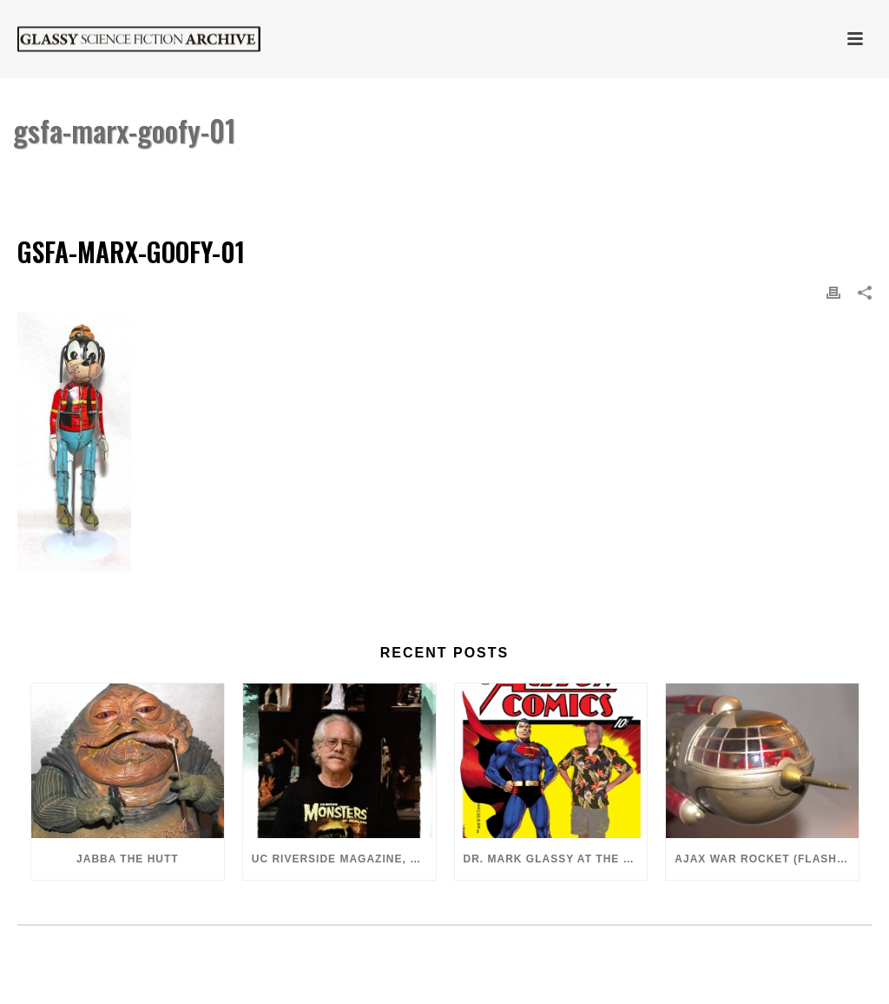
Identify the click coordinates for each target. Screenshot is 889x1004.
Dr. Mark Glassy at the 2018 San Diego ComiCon (556, 859)
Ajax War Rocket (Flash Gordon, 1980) (767, 859)
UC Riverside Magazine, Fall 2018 (344, 859)
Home (432, 175)
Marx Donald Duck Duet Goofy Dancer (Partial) (597, 175)
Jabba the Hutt (127, 859)
